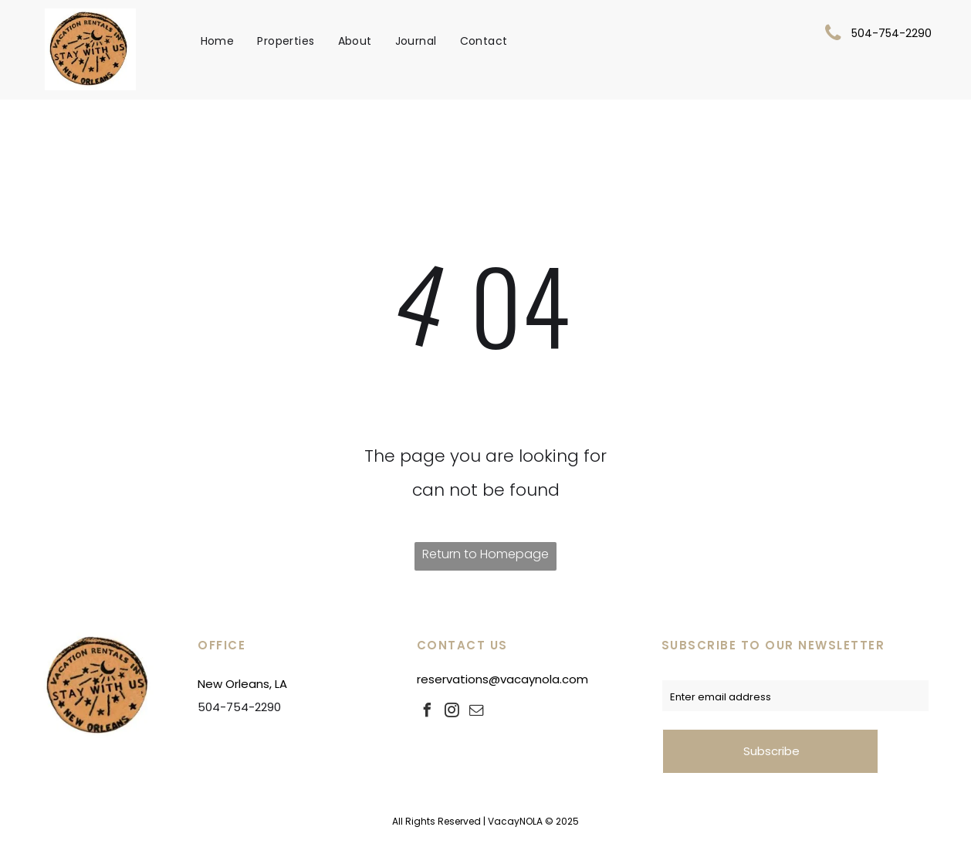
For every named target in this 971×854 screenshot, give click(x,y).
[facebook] (427, 712)
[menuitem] (217, 41)
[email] (477, 712)
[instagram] (452, 712)
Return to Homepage (485, 554)
